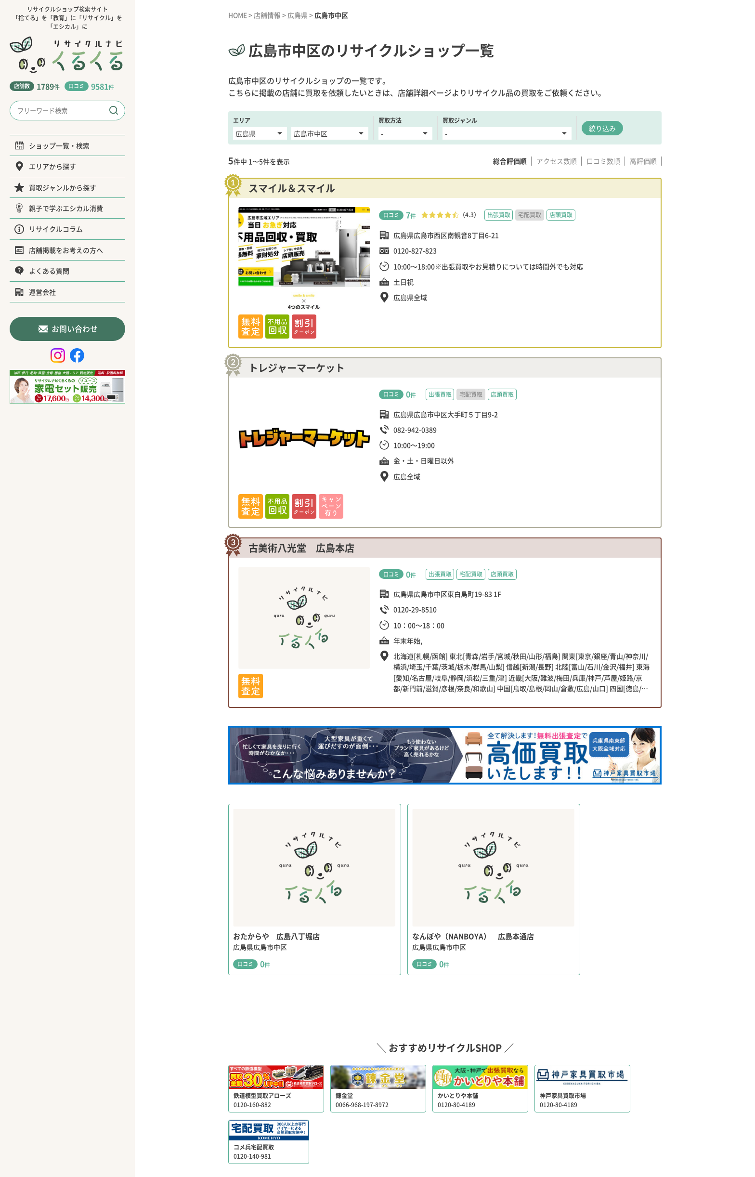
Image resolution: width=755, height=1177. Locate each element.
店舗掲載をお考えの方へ (58, 250)
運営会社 (35, 292)
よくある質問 (41, 270)
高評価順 (642, 160)
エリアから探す (45, 166)
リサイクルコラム (48, 229)
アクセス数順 (555, 160)
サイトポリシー (500, 1133)
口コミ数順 (602, 160)
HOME (238, 15)
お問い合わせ (68, 329)
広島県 (298, 15)
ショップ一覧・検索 (52, 145)
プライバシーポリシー (435, 1133)
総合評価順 (508, 160)
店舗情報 (268, 15)
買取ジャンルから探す (55, 187)
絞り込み (602, 127)
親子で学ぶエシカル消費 (58, 208)
